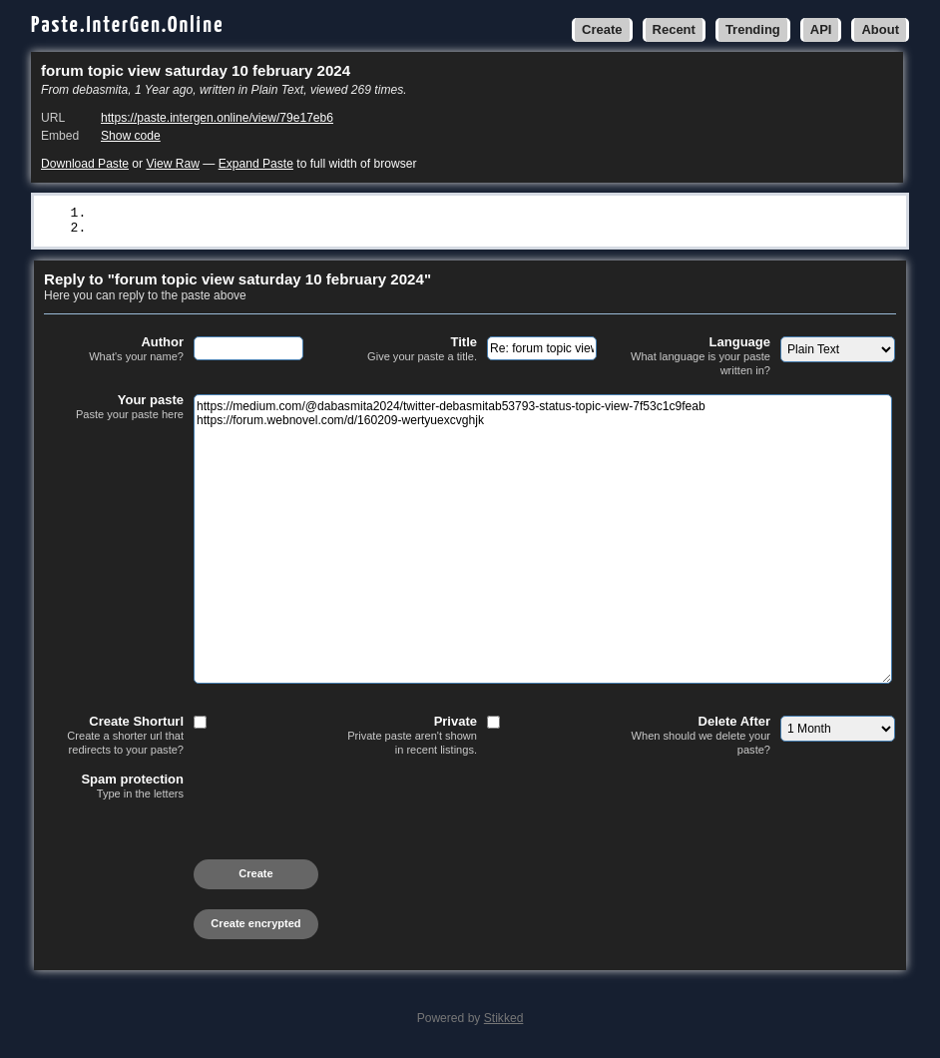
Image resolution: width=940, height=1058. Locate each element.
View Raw (172, 164)
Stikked (504, 1020)
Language (700, 357)
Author (114, 351)
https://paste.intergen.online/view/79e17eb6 (217, 118)
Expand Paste (256, 164)
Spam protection (114, 788)
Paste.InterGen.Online (128, 25)
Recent (674, 29)
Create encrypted (255, 925)
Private (407, 737)
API (821, 29)
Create (602, 29)
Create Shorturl (114, 737)
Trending (752, 29)
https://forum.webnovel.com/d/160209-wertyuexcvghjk (288, 230)
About (880, 29)
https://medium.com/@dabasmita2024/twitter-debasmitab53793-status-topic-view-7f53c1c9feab (436, 214)
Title (407, 351)
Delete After (700, 737)
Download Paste (85, 164)
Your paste (114, 409)
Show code (131, 136)
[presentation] (195, 842)
